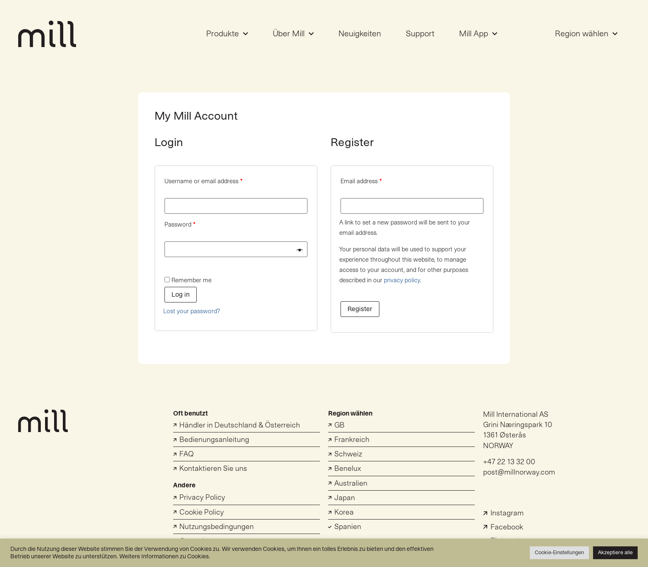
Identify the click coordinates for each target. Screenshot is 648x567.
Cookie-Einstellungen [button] (559, 552)
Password (179, 225)
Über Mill (293, 34)
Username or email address (203, 181)
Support (420, 34)
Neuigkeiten (359, 34)
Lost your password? (191, 311)
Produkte (227, 34)
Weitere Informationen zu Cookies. (164, 556)
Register (360, 309)
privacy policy (402, 280)
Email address (361, 181)
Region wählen (586, 34)
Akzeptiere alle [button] (615, 552)
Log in (181, 294)
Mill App (478, 34)
